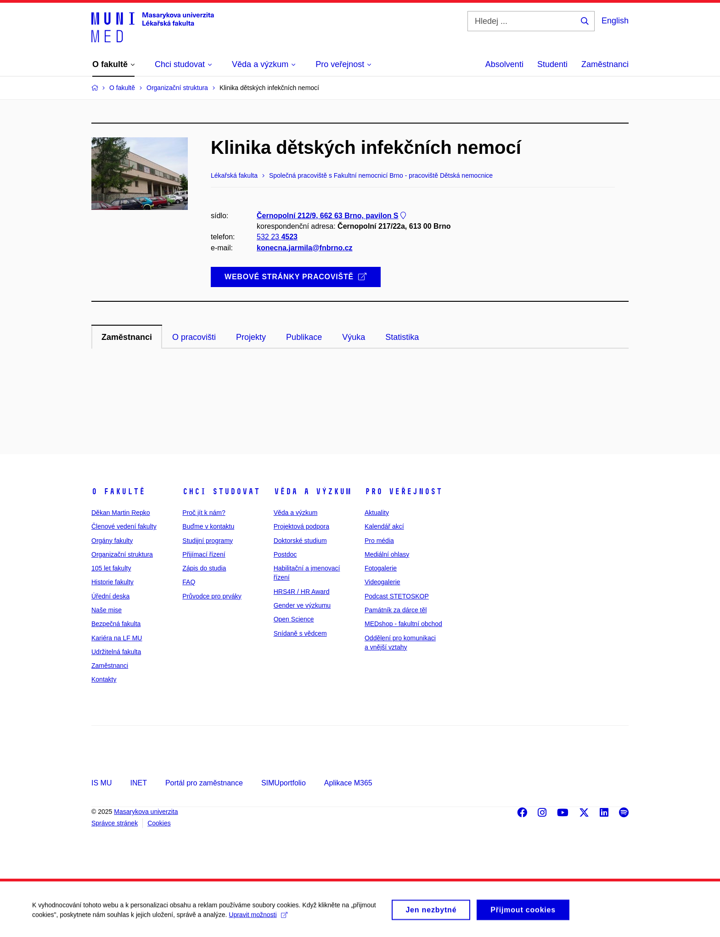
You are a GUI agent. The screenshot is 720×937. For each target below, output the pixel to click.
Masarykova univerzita (146, 811)
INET (138, 783)
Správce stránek (114, 823)
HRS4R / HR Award (302, 591)
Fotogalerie (381, 568)
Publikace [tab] (304, 337)
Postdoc (285, 554)
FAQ (188, 582)
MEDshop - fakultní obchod (403, 623)
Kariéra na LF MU (116, 638)
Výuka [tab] (353, 337)
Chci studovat (221, 491)
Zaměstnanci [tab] (126, 337)
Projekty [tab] (251, 337)
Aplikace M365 (348, 783)
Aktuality (377, 512)
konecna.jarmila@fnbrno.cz (305, 248)
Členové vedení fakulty (124, 526)
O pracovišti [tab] (194, 337)
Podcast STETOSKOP (397, 596)
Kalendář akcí (384, 526)
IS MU (101, 783)
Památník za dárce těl (396, 610)
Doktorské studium (300, 540)
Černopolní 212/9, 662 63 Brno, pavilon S (332, 216)
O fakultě (118, 491)
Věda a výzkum (312, 491)
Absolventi (504, 64)
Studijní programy (207, 540)
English (615, 20)
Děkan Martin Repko (120, 512)
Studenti (552, 64)
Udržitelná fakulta (116, 651)
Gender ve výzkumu (302, 605)
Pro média (379, 540)
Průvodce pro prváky (211, 596)
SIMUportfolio (283, 783)
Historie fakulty (112, 582)
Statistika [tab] (402, 337)
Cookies (159, 823)
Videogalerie (382, 582)
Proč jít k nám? (203, 512)
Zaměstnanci (605, 64)
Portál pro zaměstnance (204, 783)
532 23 (277, 237)
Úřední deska (110, 596)
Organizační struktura (122, 554)
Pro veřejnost (403, 491)
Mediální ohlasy (387, 554)
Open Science (294, 619)
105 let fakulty (111, 568)
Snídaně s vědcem (300, 633)
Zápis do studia (204, 568)
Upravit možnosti (258, 919)
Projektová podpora (301, 526)
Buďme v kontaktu (208, 526)
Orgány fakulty (112, 540)
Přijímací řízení (203, 554)
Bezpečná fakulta (116, 623)
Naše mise (106, 610)
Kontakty (103, 679)
